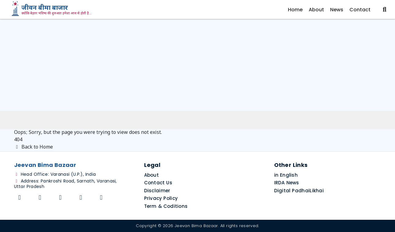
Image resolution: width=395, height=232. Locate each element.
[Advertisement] (197, 65)
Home (295, 9)
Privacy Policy (161, 198)
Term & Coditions (166, 206)
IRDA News (286, 182)
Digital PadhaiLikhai (299, 190)
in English (286, 175)
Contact (360, 9)
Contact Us (158, 182)
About (316, 9)
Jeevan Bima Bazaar (196, 226)
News (336, 9)
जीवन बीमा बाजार (44, 8)
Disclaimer (157, 190)
